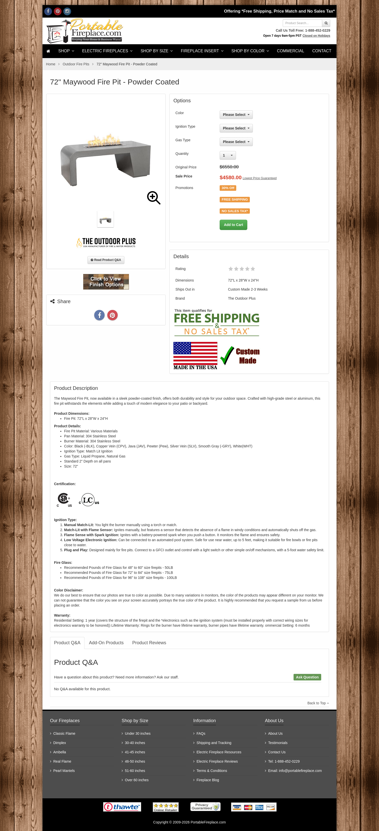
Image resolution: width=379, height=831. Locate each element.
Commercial (290, 51)
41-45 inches (135, 752)
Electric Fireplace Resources (219, 752)
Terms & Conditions (212, 771)
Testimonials (278, 743)
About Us (275, 733)
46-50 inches (135, 761)
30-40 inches (135, 743)
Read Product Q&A (106, 260)
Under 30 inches (138, 733)
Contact (321, 51)
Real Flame (62, 761)
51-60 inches (135, 771)
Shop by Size (156, 51)
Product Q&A (67, 642)
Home (50, 64)
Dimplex (59, 743)
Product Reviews (149, 642)
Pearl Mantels (64, 771)
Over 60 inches (137, 780)
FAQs (201, 733)
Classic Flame (64, 733)
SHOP (66, 51)
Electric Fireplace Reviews (217, 761)
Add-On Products (106, 642)
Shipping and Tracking (214, 743)
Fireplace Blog (208, 780)
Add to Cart (233, 225)
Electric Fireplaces (107, 51)
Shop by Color (250, 51)
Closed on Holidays (316, 35)
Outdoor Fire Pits (76, 64)
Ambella (59, 752)
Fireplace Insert (202, 51)
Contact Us (277, 752)
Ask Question (307, 677)
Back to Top (318, 703)
